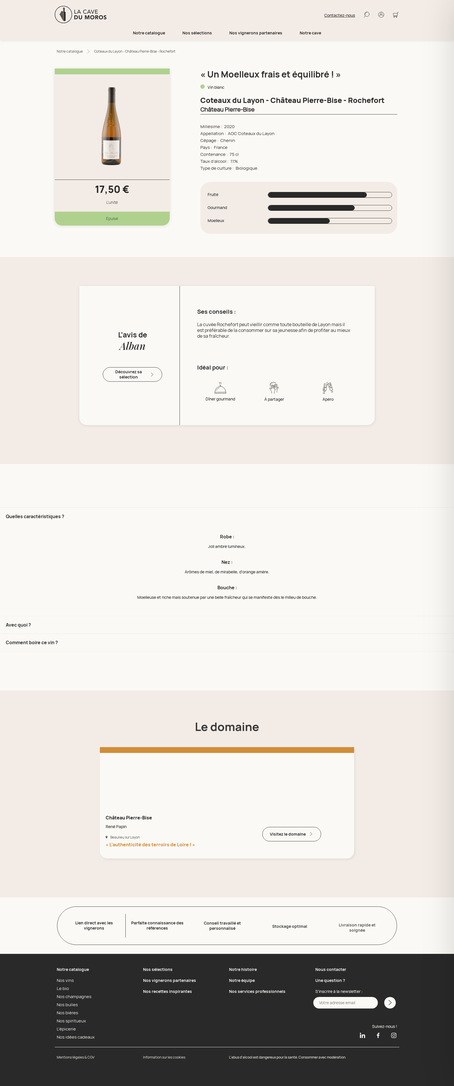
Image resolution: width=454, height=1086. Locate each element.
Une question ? (330, 979)
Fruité (213, 194)
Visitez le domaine (292, 834)
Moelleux (216, 220)
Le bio (62, 987)
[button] (227, 561)
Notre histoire (243, 968)
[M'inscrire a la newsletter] (389, 1001)
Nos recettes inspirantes (167, 990)
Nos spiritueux (70, 1019)
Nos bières (66, 1011)
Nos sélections (158, 968)
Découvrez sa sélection (135, 374)
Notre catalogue (70, 51)
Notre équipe (242, 979)
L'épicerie (65, 1027)
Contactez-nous (339, 15)
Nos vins (64, 979)
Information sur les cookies (164, 1055)
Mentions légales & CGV (75, 1055)
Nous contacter (330, 968)
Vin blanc (216, 87)
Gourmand (217, 207)
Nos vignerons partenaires (255, 33)
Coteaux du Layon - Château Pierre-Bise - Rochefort (134, 51)
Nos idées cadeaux (74, 1035)
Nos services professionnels (257, 990)
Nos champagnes (73, 995)
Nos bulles (66, 1003)
